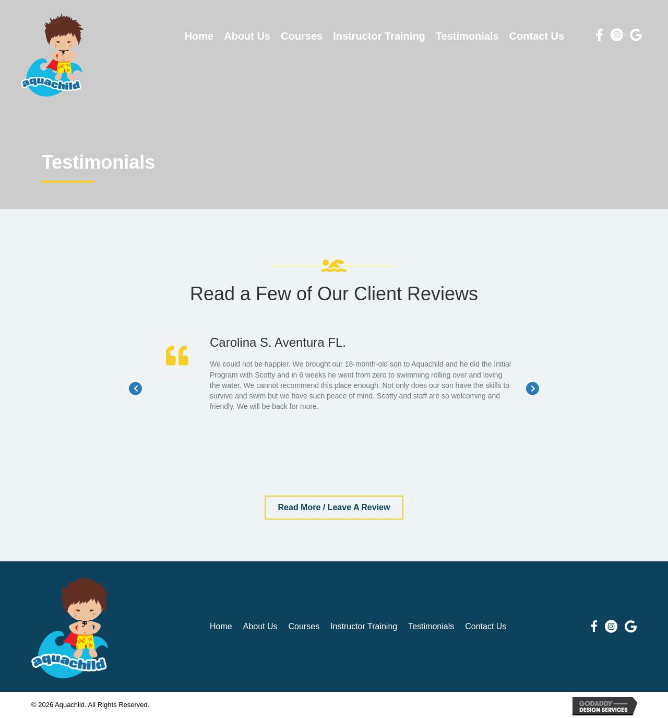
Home (221, 626)
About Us (260, 626)
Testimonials (431, 626)
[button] (334, 508)
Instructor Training (363, 626)
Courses (304, 626)
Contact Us (485, 626)
